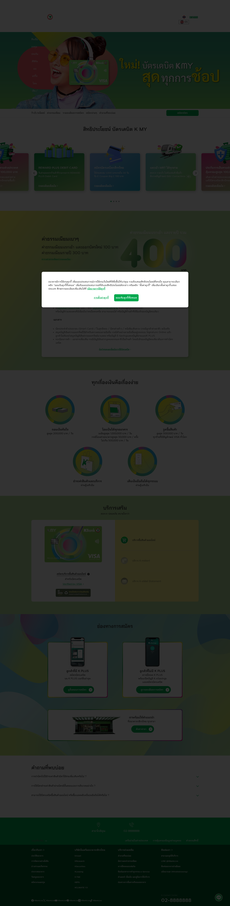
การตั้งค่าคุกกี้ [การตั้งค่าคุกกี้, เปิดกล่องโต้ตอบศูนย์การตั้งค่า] (101, 297)
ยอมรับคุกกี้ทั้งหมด (126, 297)
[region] (115, 289)
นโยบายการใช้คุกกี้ (96, 288)
